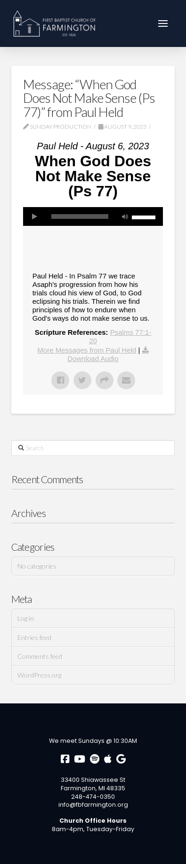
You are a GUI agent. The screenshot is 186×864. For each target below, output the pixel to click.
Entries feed (34, 637)
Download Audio (92, 359)
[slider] (80, 216)
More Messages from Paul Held (86, 350)
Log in (25, 618)
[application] (93, 216)
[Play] (35, 216)
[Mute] (125, 216)
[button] (163, 23)
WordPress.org (39, 675)
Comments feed (39, 656)
